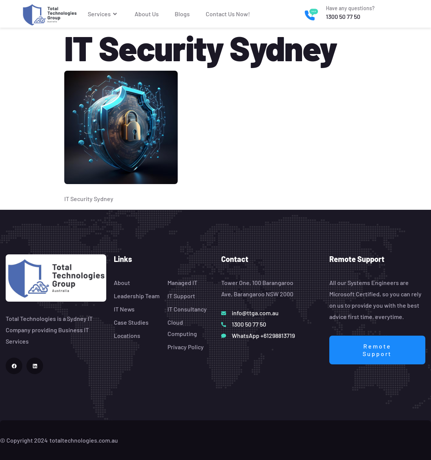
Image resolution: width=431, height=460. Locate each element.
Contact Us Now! (228, 13)
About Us (147, 13)
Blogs (182, 13)
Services (103, 14)
